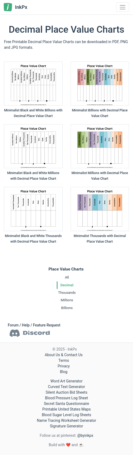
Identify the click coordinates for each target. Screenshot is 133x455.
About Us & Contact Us (63, 355)
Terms (63, 360)
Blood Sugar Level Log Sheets (66, 415)
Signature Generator (66, 426)
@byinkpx (85, 435)
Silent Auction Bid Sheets (67, 392)
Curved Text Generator (66, 387)
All (67, 277)
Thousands (67, 293)
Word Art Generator (67, 381)
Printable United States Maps (66, 409)
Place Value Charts (65, 269)
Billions (67, 308)
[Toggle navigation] (122, 7)
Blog (63, 372)
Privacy (64, 366)
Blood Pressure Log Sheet (66, 398)
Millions (67, 300)
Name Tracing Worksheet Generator (66, 420)
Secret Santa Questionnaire (66, 403)
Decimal (66, 285)
